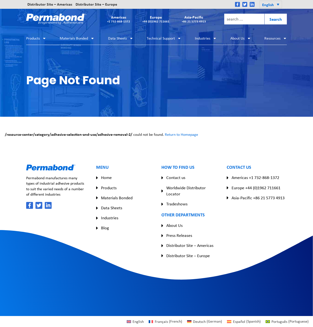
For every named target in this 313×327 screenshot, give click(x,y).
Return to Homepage (181, 134)
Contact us (175, 177)
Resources (275, 38)
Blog (105, 228)
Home (106, 177)
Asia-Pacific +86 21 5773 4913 (258, 198)
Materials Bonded (77, 38)
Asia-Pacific (194, 18)
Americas (118, 18)
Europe (155, 18)
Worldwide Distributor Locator (186, 191)
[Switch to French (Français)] (165, 321)
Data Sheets (120, 38)
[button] (270, 4)
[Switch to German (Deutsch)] (204, 321)
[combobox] (244, 19)
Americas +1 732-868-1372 (255, 177)
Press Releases (179, 235)
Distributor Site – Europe (96, 4)
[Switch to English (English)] (135, 321)
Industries (206, 38)
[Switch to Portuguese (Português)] (287, 321)
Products (36, 38)
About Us (240, 38)
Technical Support (164, 38)
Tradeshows (177, 204)
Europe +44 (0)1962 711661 (256, 188)
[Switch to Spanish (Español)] (243, 321)
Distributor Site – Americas (49, 4)
